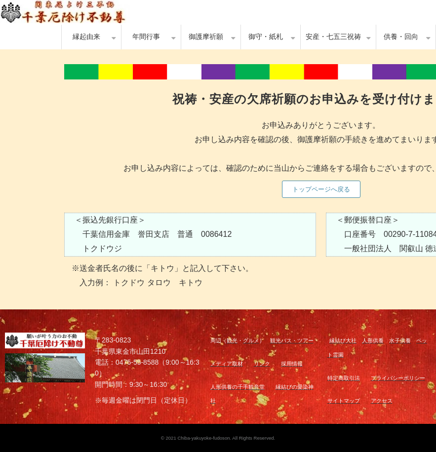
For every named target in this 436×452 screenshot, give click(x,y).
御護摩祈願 (206, 36)
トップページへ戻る (321, 189)
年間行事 (146, 36)
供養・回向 (401, 36)
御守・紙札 (265, 36)
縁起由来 (86, 36)
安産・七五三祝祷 (333, 36)
